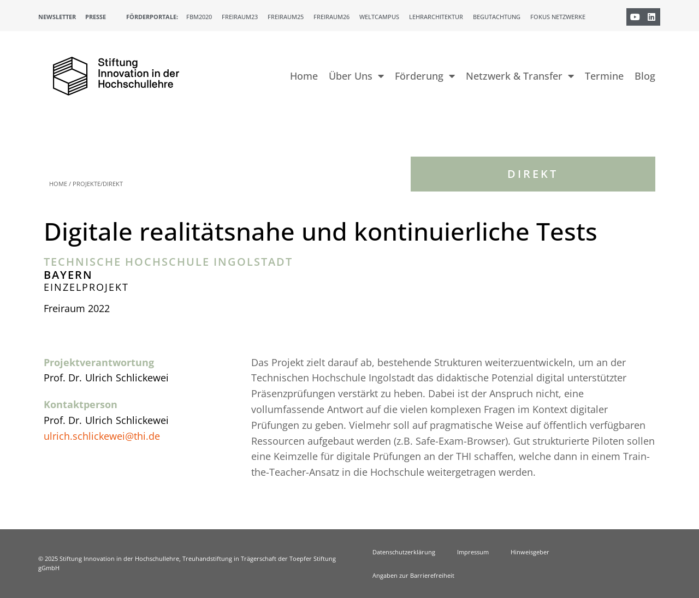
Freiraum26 (331, 17)
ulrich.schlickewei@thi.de (102, 435)
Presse (95, 17)
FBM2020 (199, 17)
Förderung (425, 75)
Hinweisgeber (530, 552)
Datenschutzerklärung (403, 552)
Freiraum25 (286, 17)
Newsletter (57, 17)
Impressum (473, 552)
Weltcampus (379, 17)
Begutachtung (496, 17)
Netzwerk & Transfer (520, 75)
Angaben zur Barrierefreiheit (413, 575)
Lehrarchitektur (436, 17)
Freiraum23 (240, 17)
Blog (645, 75)
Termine (604, 75)
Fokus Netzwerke (557, 17)
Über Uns (356, 75)
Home (304, 75)
